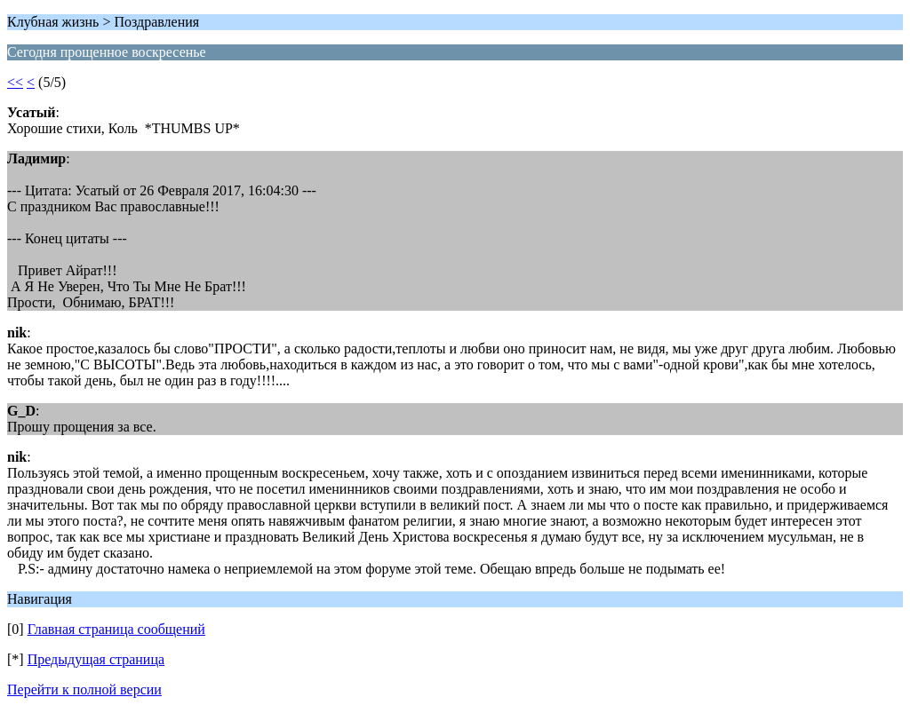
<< (15, 82)
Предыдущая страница (96, 659)
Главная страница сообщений (116, 629)
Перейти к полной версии (84, 689)
